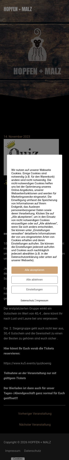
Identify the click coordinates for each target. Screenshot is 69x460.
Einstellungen (34, 289)
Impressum (42, 300)
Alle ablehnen (34, 279)
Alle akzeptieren (34, 270)
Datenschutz (27, 300)
